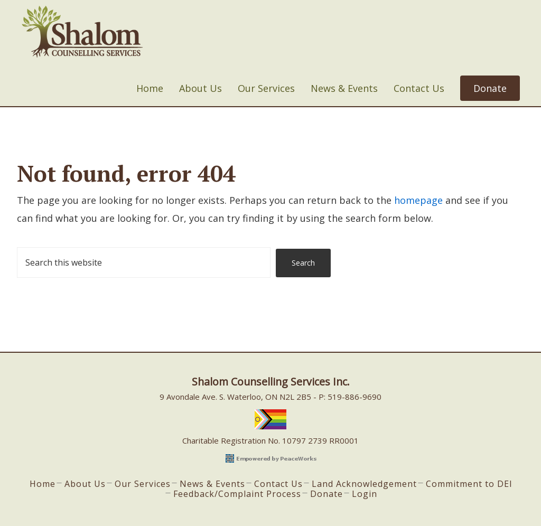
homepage (418, 200)
